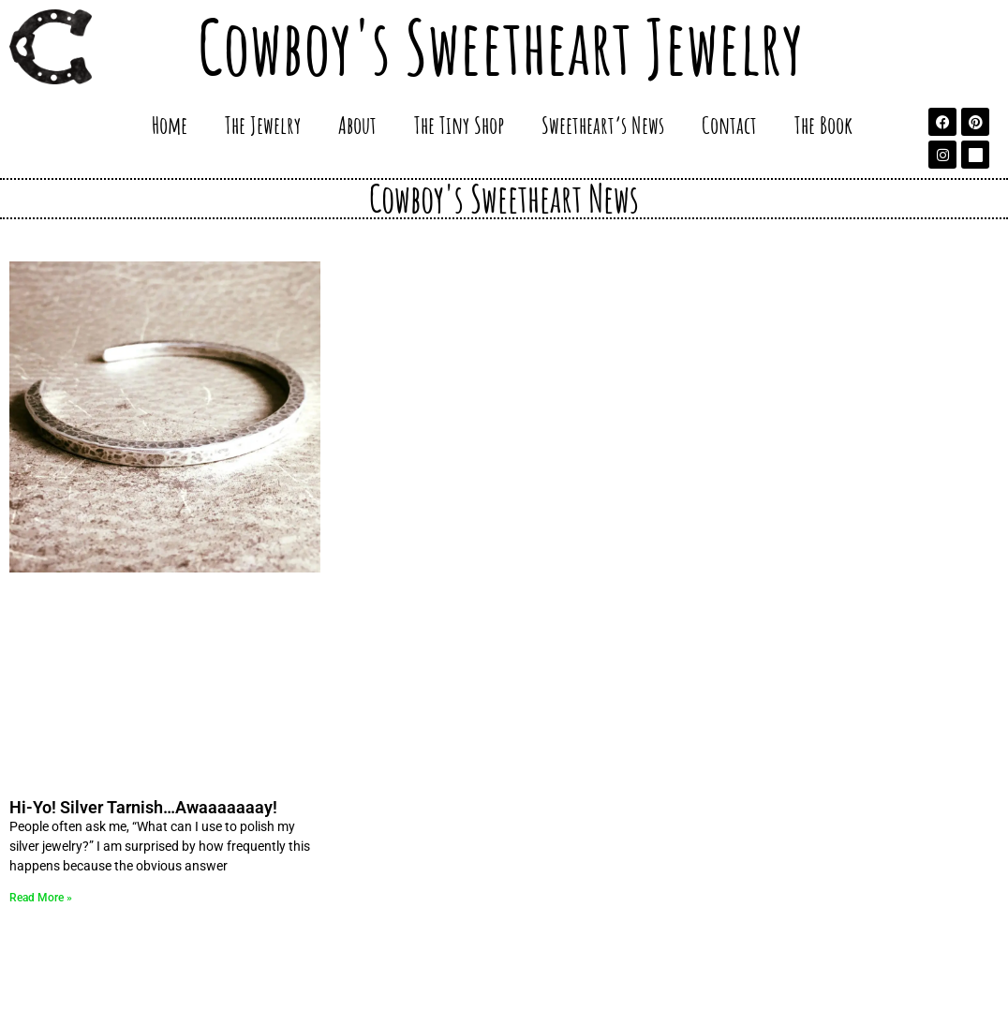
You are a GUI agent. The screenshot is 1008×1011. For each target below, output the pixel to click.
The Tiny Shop (459, 125)
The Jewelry (263, 125)
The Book (823, 125)
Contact (729, 125)
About (357, 125)
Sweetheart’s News (602, 125)
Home (169, 125)
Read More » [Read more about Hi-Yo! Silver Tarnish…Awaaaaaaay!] (40, 897)
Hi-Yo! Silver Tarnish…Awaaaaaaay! (143, 807)
